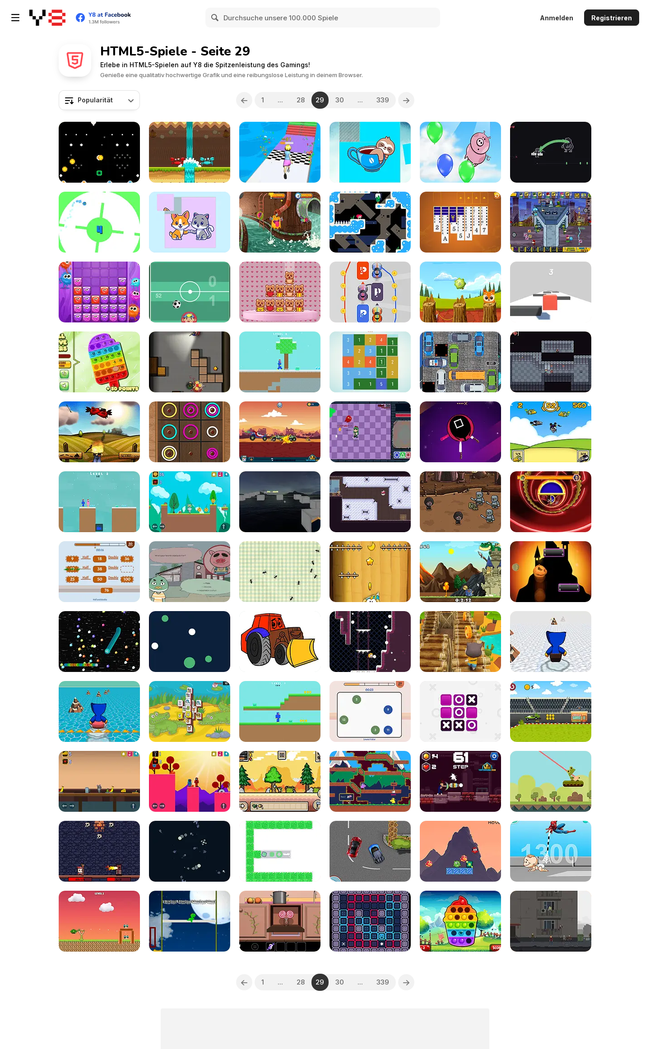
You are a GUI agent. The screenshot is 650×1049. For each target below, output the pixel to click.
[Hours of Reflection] (550, 921)
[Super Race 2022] (370, 851)
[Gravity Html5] (189, 641)
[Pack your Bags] (550, 152)
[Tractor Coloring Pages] (279, 641)
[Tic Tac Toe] (460, 711)
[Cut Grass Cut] (279, 851)
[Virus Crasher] (279, 222)
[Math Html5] (99, 571)
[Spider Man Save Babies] (550, 851)
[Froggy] (550, 781)
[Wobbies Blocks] (99, 292)
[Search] (215, 18)
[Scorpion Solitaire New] (460, 222)
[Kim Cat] (189, 501)
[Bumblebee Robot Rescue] (550, 501)
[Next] (406, 100)
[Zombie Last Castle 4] (550, 222)
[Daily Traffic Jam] (460, 361)
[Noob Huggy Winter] (279, 361)
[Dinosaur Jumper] (189, 921)
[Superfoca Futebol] (189, 292)
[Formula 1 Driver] (550, 711)
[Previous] (244, 100)
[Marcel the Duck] (189, 571)
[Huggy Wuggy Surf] (99, 711)
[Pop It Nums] (99, 361)
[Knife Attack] (460, 431)
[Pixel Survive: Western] (279, 781)
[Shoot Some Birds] (99, 431)
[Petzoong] (189, 711)
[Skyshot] (370, 501)
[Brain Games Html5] (370, 711)
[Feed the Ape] (370, 571)
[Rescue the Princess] (460, 571)
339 (382, 100)
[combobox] (99, 100)
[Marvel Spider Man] (460, 851)
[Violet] (370, 641)
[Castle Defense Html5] (460, 501)
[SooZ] (370, 921)
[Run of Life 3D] (279, 152)
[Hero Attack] (99, 921)
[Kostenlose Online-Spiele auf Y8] (47, 17)
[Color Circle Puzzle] (189, 431)
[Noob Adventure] (550, 361)
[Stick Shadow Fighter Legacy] (460, 781)
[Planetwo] (189, 851)
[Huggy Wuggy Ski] (550, 641)
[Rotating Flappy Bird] (99, 222)
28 (301, 100)
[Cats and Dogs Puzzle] (189, 222)
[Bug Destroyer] (279, 571)
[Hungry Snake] (99, 641)
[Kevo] (189, 781)
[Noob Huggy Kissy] (99, 501)
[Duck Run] (370, 781)
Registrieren (611, 18)
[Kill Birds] (550, 431)
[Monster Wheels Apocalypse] (279, 431)
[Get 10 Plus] (370, 361)
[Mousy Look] (99, 781)
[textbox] (99, 100)
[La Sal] (370, 222)
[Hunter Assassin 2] (189, 361)
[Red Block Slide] (550, 292)
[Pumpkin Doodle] (550, 571)
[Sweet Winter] (279, 921)
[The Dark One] (99, 851)
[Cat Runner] (460, 641)
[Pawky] (460, 292)
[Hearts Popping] (460, 921)
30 (339, 100)
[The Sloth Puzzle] (370, 152)
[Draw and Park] (370, 292)
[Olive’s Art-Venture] (370, 431)
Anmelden (556, 18)
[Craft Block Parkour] (279, 501)
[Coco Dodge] (189, 152)
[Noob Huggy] (279, 711)
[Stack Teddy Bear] (279, 292)
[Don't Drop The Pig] (460, 152)
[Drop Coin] (99, 152)
